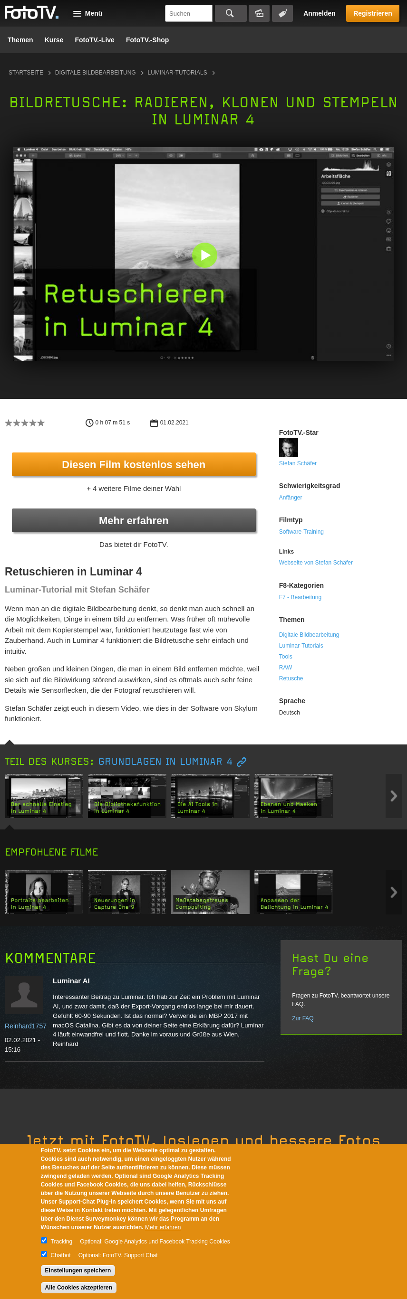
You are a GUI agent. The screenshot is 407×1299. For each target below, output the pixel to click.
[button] (205, 256)
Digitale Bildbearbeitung (95, 72)
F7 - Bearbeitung (300, 597)
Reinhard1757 (26, 1026)
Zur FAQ (302, 1018)
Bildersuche (259, 13)
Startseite (26, 72)
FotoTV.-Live (95, 40)
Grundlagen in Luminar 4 (165, 762)
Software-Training (301, 531)
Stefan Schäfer (298, 463)
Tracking (62, 1241)
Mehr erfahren (134, 521)
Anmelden (319, 13)
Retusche (291, 678)
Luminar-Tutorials (177, 72)
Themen (20, 40)
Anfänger (290, 497)
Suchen (231, 13)
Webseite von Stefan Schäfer (316, 562)
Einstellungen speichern (78, 1270)
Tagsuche (282, 13)
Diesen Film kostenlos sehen (133, 465)
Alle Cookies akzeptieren (78, 1287)
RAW (285, 667)
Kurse (54, 40)
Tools (285, 656)
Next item (394, 796)
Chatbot (61, 1255)
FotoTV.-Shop (147, 40)
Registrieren (372, 13)
